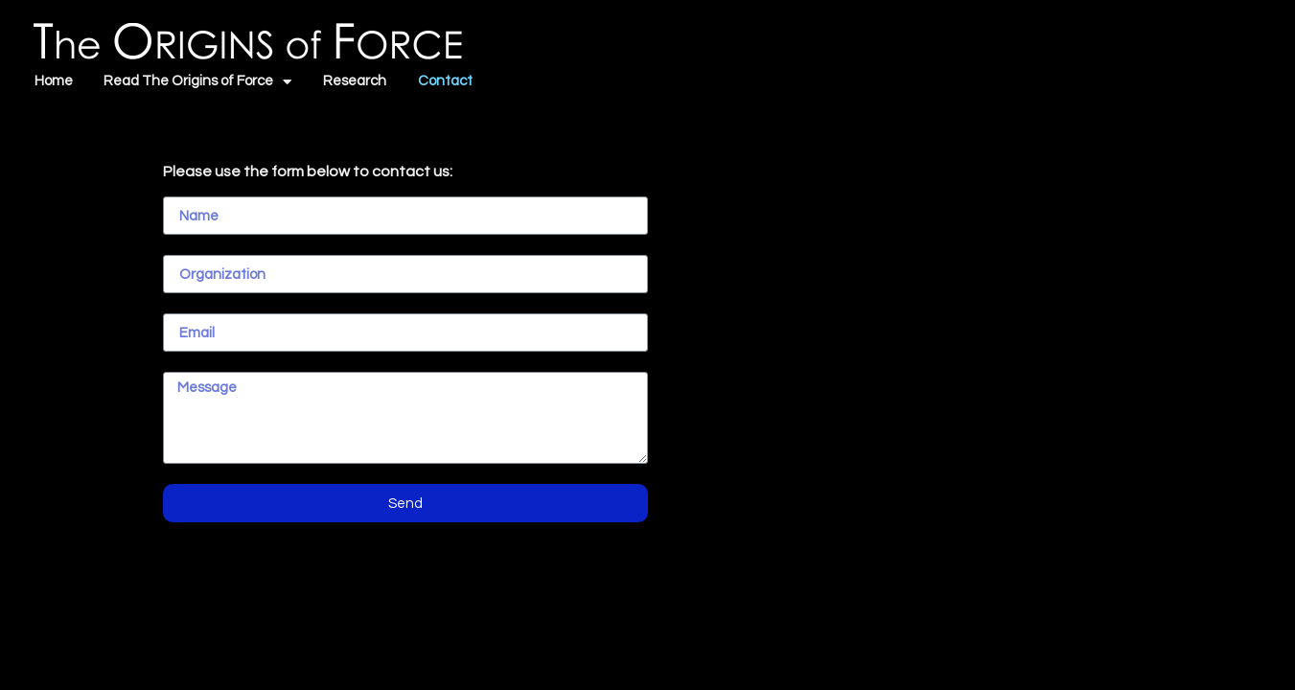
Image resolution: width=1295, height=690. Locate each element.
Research (354, 81)
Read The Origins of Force (197, 81)
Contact (445, 81)
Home (54, 81)
